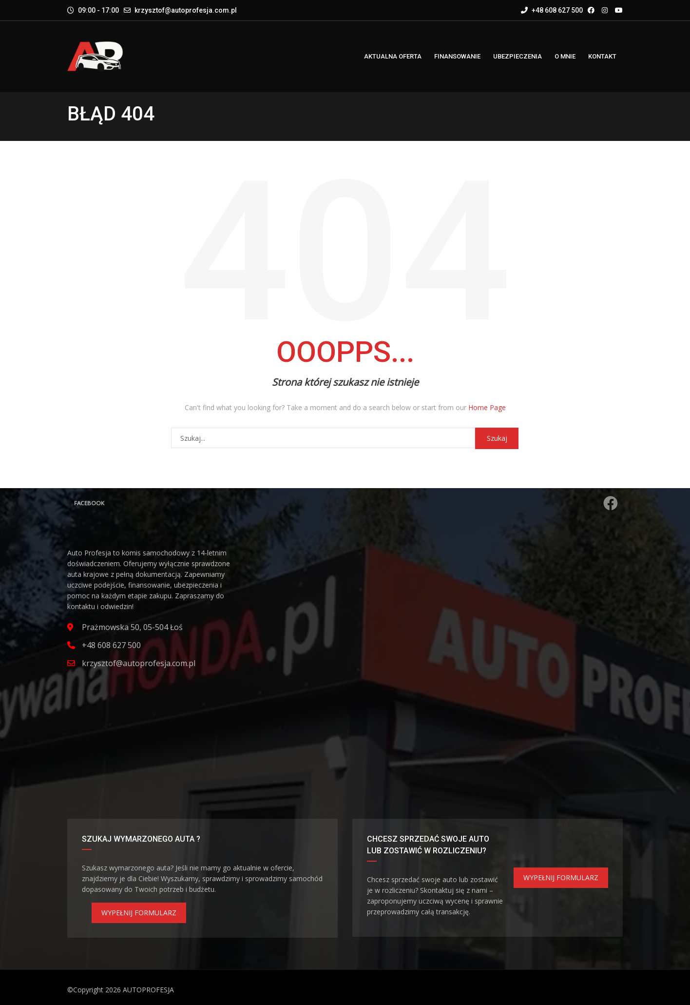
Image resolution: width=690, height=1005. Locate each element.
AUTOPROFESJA (148, 989)
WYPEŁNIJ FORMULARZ (138, 912)
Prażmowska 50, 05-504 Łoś (132, 627)
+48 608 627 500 (552, 10)
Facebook (346, 503)
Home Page (487, 407)
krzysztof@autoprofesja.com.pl (185, 10)
